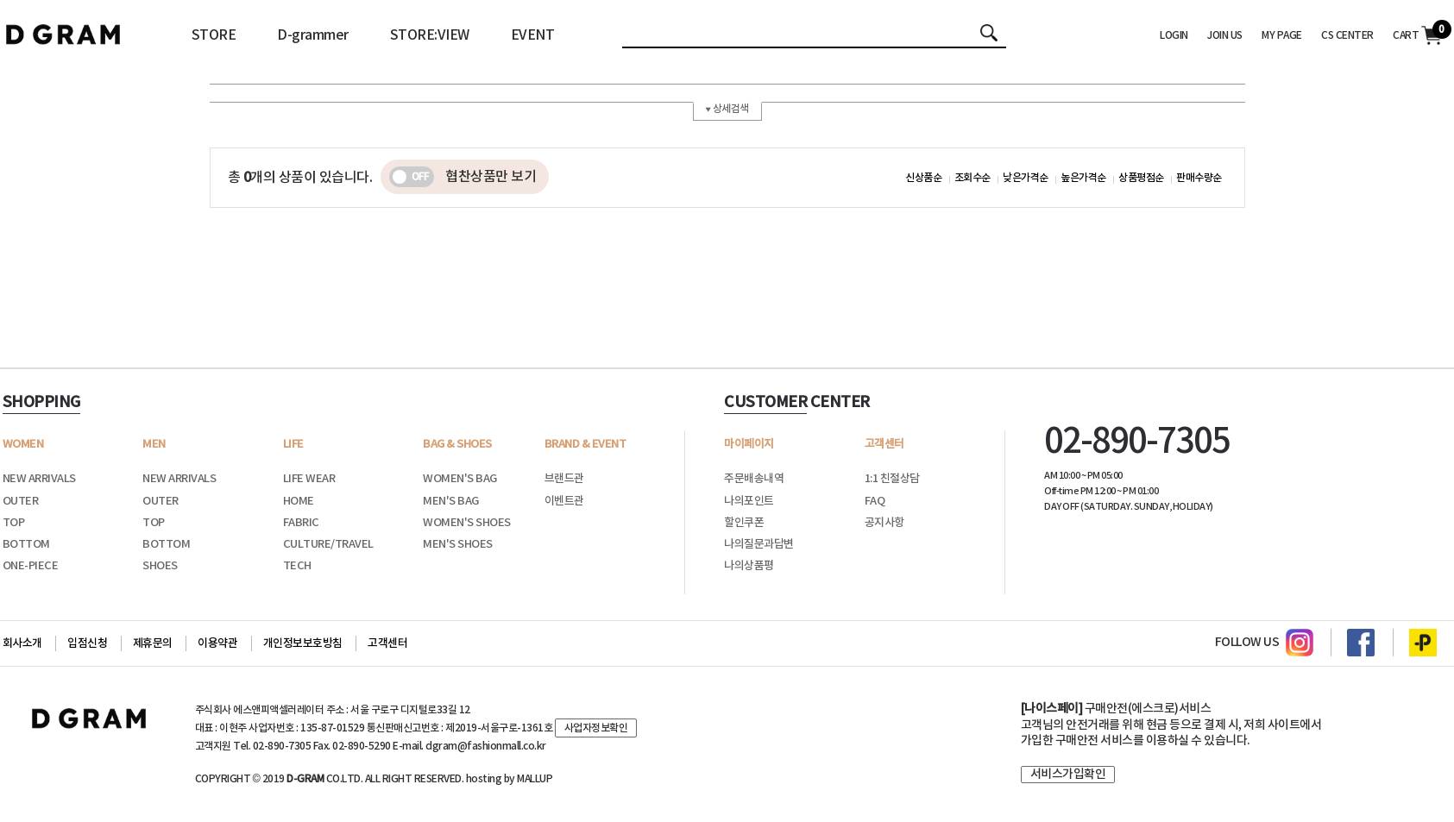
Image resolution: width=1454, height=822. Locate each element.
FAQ (875, 501)
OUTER (21, 501)
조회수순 (972, 178)
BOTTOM (26, 544)
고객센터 (387, 643)
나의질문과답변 (759, 544)
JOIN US (1225, 35)
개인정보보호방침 (303, 643)
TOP (14, 523)
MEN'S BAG (451, 501)
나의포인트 (749, 501)
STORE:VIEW (429, 35)
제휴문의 (153, 643)
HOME (298, 501)
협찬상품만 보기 (462, 176)
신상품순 (923, 178)
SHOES (160, 566)
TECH (297, 566)
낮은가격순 (1025, 178)
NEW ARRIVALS (39, 479)
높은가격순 (1083, 178)
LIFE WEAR (309, 479)
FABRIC (301, 523)
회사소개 (22, 643)
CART (1417, 35)
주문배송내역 (754, 479)
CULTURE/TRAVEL (328, 544)
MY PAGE (1282, 35)
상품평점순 (1141, 178)
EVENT (533, 35)
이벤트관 (564, 501)
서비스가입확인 (1068, 774)
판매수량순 (1199, 178)
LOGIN (1174, 35)
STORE (214, 35)
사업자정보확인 (596, 728)
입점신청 (87, 643)
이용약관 (217, 643)
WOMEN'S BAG (460, 479)
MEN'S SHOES (458, 544)
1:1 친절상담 (892, 479)
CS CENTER (1347, 35)
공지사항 (884, 523)
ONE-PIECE (31, 566)
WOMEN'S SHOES (467, 523)
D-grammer (313, 35)
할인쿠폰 (744, 523)
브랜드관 (564, 479)
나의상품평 (749, 566)
